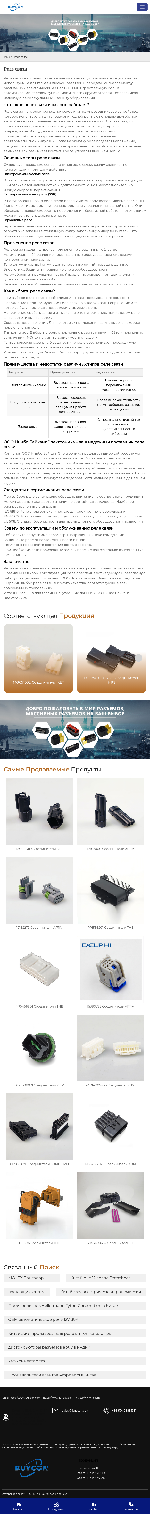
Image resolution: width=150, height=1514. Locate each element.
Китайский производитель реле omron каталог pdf (60, 1333)
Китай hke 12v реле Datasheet (100, 1278)
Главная (7, 56)
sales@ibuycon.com (75, 1410)
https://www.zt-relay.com (58, 1397)
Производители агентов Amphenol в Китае (52, 1375)
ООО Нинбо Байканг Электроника (51, 453)
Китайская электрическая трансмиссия (100, 1292)
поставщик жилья (26, 1292)
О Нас (93, 1506)
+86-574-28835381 (124, 1410)
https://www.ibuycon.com (25, 1397)
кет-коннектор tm (26, 1361)
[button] (138, 658)
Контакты (131, 1506)
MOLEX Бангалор (26, 1278)
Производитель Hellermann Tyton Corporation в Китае (63, 1305)
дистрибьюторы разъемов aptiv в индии (49, 1347)
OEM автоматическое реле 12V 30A (43, 1319)
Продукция (56, 1506)
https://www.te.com (88, 1397)
